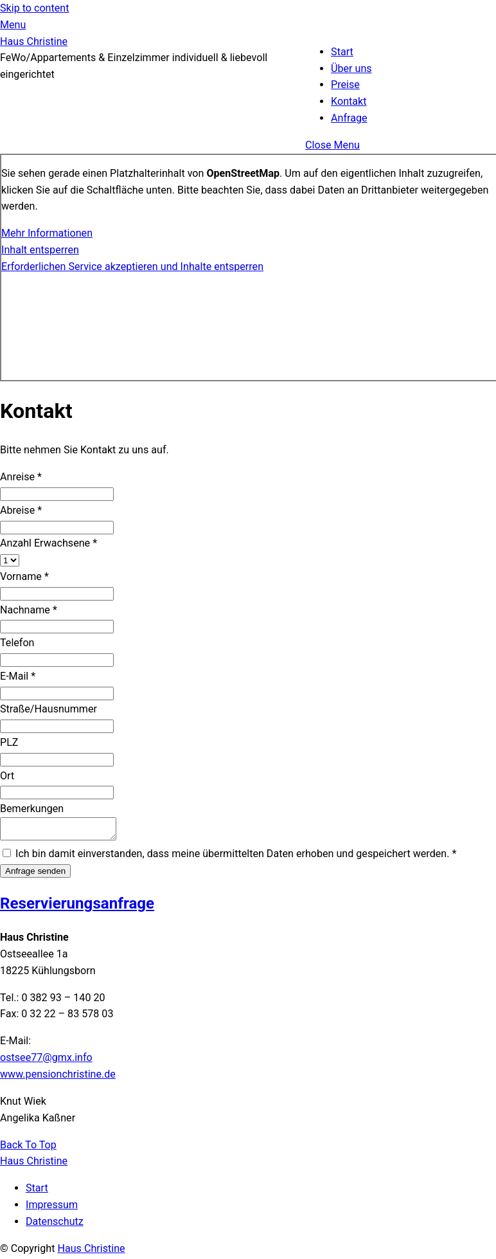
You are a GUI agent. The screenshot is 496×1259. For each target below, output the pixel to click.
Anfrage (349, 118)
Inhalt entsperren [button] (40, 250)
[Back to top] (28, 1149)
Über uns (351, 68)
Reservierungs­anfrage (77, 907)
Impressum (52, 1208)
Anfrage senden (35, 875)
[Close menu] (332, 145)
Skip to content (34, 8)
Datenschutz (55, 1225)
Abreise (21, 510)
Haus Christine (91, 1252)
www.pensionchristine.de (58, 1078)
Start (342, 52)
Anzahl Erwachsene (48, 543)
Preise (345, 84)
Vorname (24, 576)
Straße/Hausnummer (48, 709)
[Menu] (13, 25)
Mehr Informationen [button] (47, 233)
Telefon (17, 643)
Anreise (21, 477)
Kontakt (348, 101)
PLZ (9, 742)
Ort (7, 776)
